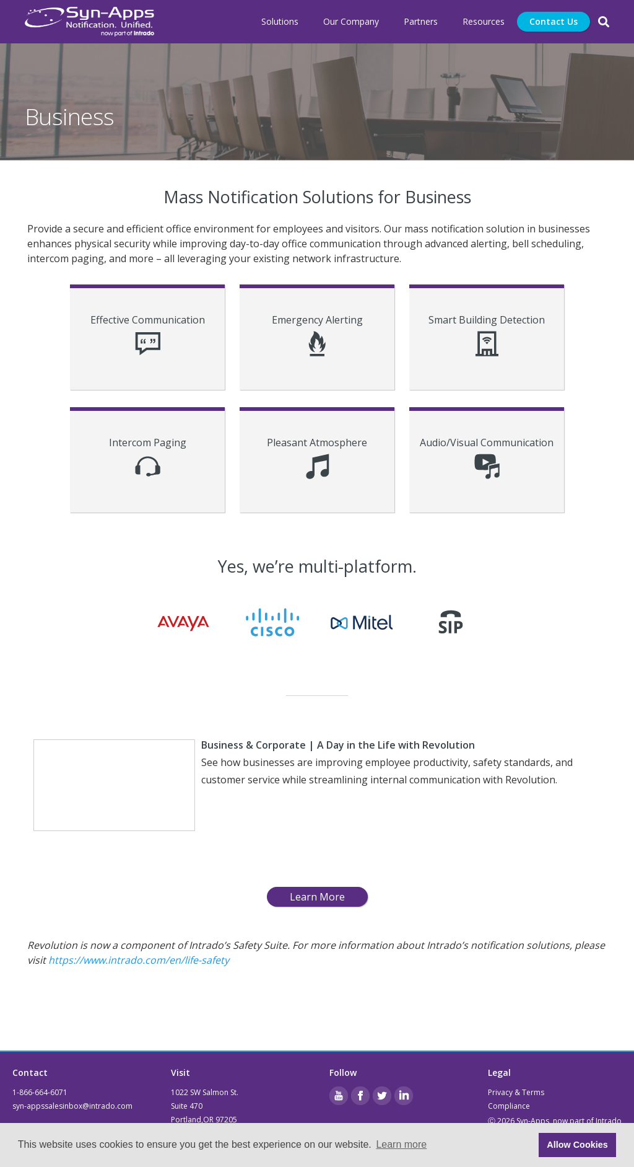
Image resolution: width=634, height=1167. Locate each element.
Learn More (317, 897)
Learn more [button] (401, 1144)
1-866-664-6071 (39, 1092)
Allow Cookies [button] (577, 1145)
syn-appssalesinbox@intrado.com (72, 1106)
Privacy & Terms (516, 1092)
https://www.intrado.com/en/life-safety (138, 960)
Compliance (509, 1106)
